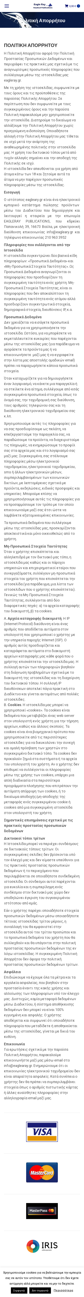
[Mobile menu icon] (7, 6)
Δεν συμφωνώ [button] (40, 1290)
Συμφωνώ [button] (19, 1290)
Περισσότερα (63, 1290)
